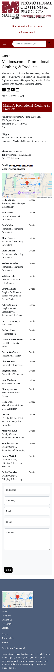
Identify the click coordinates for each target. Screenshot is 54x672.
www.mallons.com (16, 169)
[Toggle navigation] (4, 44)
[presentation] (26, 558)
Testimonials (8, 638)
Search (5, 634)
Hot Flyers (7, 624)
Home (5, 56)
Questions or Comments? (13, 648)
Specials (5, 628)
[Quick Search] (29, 44)
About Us (6, 615)
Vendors (5, 642)
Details (32, 200)
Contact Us (7, 619)
